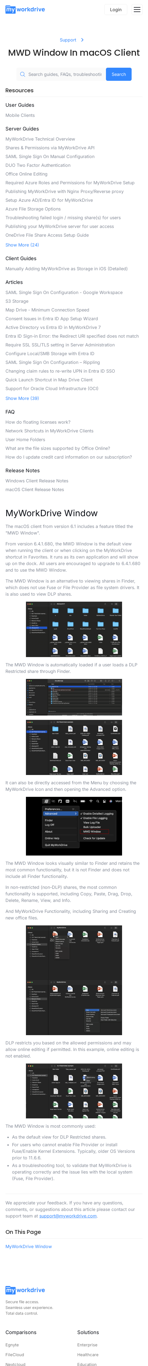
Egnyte (12, 1344)
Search (119, 74)
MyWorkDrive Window (28, 1246)
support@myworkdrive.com (68, 1216)
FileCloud (14, 1354)
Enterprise (87, 1344)
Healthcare (88, 1354)
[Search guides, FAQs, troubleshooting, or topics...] (61, 74)
